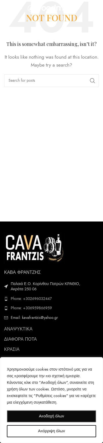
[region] (51, 400)
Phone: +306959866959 (31, 308)
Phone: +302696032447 (31, 298)
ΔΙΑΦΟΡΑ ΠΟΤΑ (20, 339)
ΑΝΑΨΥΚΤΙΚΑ (18, 329)
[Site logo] (52, 8)
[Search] (51, 80)
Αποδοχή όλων (51, 416)
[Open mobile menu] (13, 8)
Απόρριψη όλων (51, 431)
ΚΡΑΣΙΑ (12, 349)
